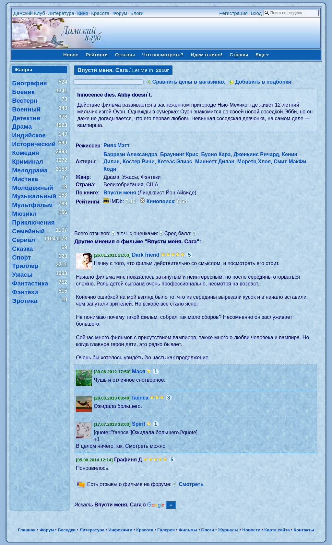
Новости (251, 530)
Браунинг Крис (179, 154)
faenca (140, 397)
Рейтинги (97, 54)
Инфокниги (120, 530)
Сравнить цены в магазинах (188, 82)
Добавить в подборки (263, 82)
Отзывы (125, 54)
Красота (100, 13)
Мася (138, 371)
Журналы (228, 530)
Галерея (166, 530)
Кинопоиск (160, 201)
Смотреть (191, 484)
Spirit (138, 424)
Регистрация (233, 13)
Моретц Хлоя (254, 161)
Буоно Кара (216, 154)
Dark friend (145, 255)
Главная (26, 530)
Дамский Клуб (29, 13)
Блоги (137, 13)
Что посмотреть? (163, 54)
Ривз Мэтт (116, 145)
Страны (239, 54)
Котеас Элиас (175, 161)
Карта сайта (277, 530)
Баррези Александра (130, 154)
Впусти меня (119, 192)
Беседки (67, 530)
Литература (61, 13)
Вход (256, 13)
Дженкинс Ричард (256, 154)
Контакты (304, 530)
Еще (262, 54)
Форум (120, 13)
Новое (70, 54)
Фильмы (188, 530)
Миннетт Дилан (214, 161)
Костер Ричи (139, 161)
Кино (82, 13)
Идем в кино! (206, 54)
